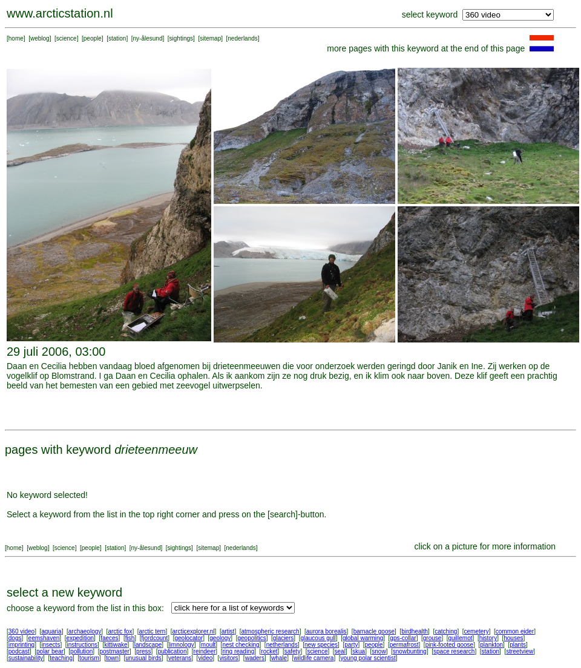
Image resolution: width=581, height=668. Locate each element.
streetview (519, 651)
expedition (80, 638)
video (205, 658)
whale (279, 658)
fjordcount (154, 638)
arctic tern (152, 631)
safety (292, 651)
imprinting (21, 644)
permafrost (404, 644)
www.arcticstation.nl (60, 13)
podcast (19, 651)
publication (172, 651)
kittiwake (115, 644)
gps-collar (403, 638)
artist (228, 631)
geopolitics (251, 638)
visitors (228, 658)
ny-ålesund (148, 38)
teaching (61, 658)
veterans (179, 658)
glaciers (283, 638)
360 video (21, 631)
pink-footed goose (449, 644)
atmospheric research (270, 631)
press (143, 651)
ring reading (238, 651)
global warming (363, 638)
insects (50, 644)
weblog (40, 38)
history (488, 638)
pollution (81, 651)
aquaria (51, 631)
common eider (515, 631)
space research (453, 651)
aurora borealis (326, 631)
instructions (82, 644)
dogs (15, 638)
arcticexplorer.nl (193, 631)
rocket (269, 651)
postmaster (114, 651)
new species (321, 644)
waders (254, 658)
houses (513, 638)
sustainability (25, 658)
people (93, 38)
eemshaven (44, 638)
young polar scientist (368, 658)
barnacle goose (374, 631)
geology (220, 638)
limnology (181, 644)
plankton (491, 644)
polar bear (50, 651)
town (112, 658)
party (351, 644)
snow (379, 651)
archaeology (84, 631)
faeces (109, 638)
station (117, 38)
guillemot (460, 638)
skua (358, 651)
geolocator (188, 638)
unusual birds (143, 658)
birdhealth (414, 631)
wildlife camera (313, 658)
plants (518, 644)
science (66, 38)
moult (208, 644)
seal (340, 651)
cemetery (476, 631)
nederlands (242, 38)
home (16, 38)
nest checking (240, 644)
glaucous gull (317, 638)
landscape (148, 644)
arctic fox (120, 631)
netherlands (282, 644)
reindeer (205, 651)
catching (446, 631)
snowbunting (410, 651)
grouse (432, 638)
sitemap (210, 38)
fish (130, 638)
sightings (181, 38)
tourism (89, 658)
